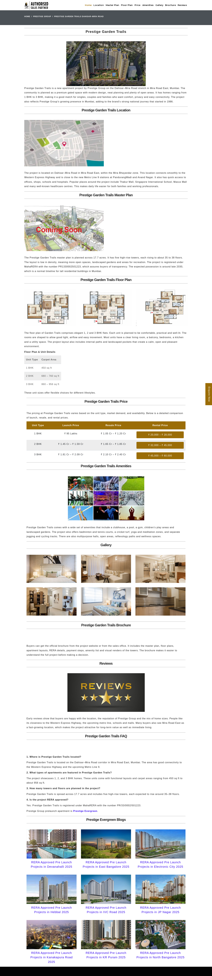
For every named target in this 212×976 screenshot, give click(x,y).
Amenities (148, 5)
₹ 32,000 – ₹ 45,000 (160, 445)
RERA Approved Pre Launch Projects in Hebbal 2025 (51, 910)
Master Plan (112, 5)
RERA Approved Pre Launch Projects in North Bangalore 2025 (160, 955)
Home (88, 5)
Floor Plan (127, 5)
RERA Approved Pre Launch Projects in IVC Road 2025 (106, 910)
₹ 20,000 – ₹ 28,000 (160, 434)
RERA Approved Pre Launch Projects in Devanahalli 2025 (51, 864)
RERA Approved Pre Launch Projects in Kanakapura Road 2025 (51, 957)
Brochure (170, 5)
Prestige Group (42, 16)
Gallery (159, 5)
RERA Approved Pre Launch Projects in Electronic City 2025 (160, 864)
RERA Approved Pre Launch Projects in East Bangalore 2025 (106, 864)
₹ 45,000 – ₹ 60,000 (160, 455)
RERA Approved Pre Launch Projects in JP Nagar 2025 (160, 910)
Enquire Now (209, 394)
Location (98, 5)
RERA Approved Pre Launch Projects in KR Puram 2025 (106, 955)
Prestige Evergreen (85, 811)
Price (137, 5)
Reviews (182, 5)
